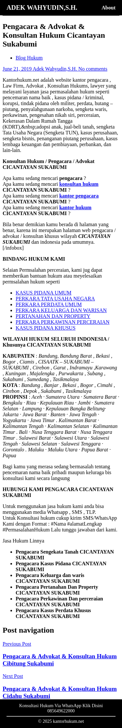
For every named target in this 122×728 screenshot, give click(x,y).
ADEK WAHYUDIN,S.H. (42, 7)
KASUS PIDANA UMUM (44, 292)
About (108, 7)
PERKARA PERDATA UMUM (49, 304)
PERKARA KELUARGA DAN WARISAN (61, 310)
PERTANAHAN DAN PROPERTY (53, 316)
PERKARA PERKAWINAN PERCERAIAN (63, 322)
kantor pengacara (79, 196)
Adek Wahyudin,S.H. (55, 69)
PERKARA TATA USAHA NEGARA (55, 298)
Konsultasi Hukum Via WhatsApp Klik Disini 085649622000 (61, 708)
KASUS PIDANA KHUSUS (45, 328)
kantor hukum (75, 207)
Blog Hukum (29, 58)
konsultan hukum (79, 184)
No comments (92, 69)
